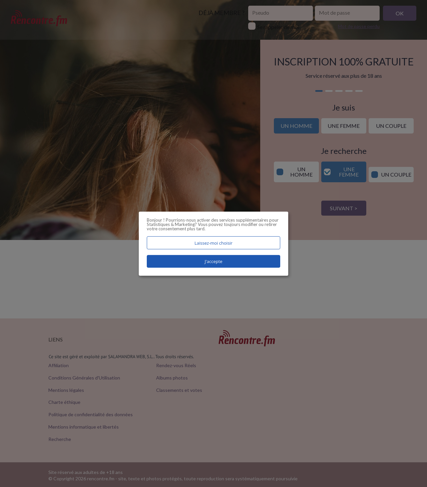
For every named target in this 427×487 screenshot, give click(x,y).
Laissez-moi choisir (213, 243)
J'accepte (213, 261)
